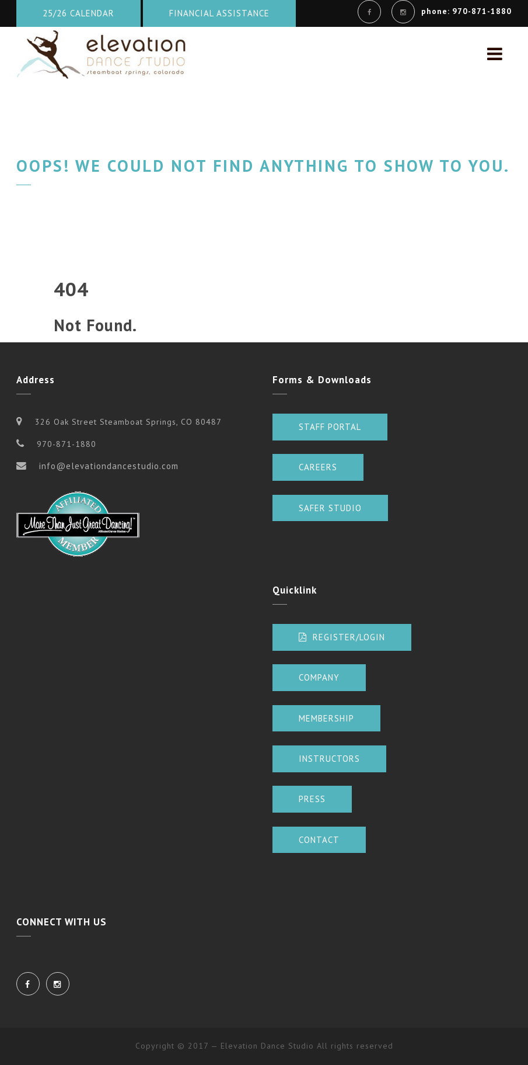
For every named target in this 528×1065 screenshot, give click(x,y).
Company (319, 677)
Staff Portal (330, 426)
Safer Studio (330, 508)
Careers (318, 467)
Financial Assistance (219, 13)
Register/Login (342, 637)
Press (312, 798)
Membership (326, 718)
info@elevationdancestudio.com (109, 465)
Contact (319, 839)
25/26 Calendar (78, 13)
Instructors (329, 758)
